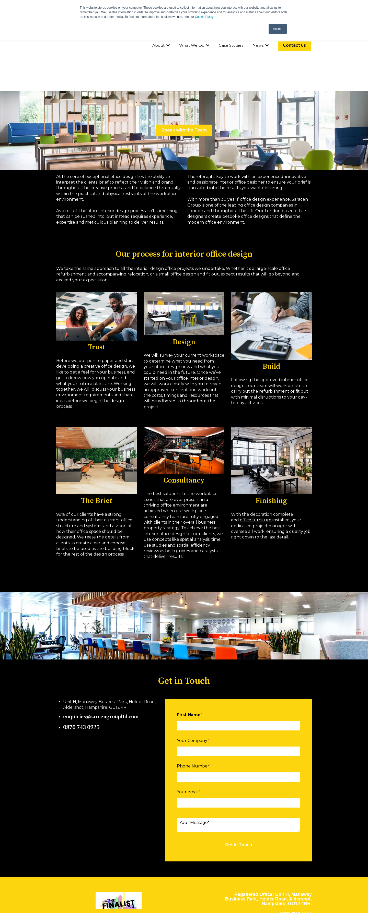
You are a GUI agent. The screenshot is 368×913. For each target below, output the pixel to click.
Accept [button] (277, 29)
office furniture (256, 472)
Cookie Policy (204, 17)
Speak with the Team (184, 82)
